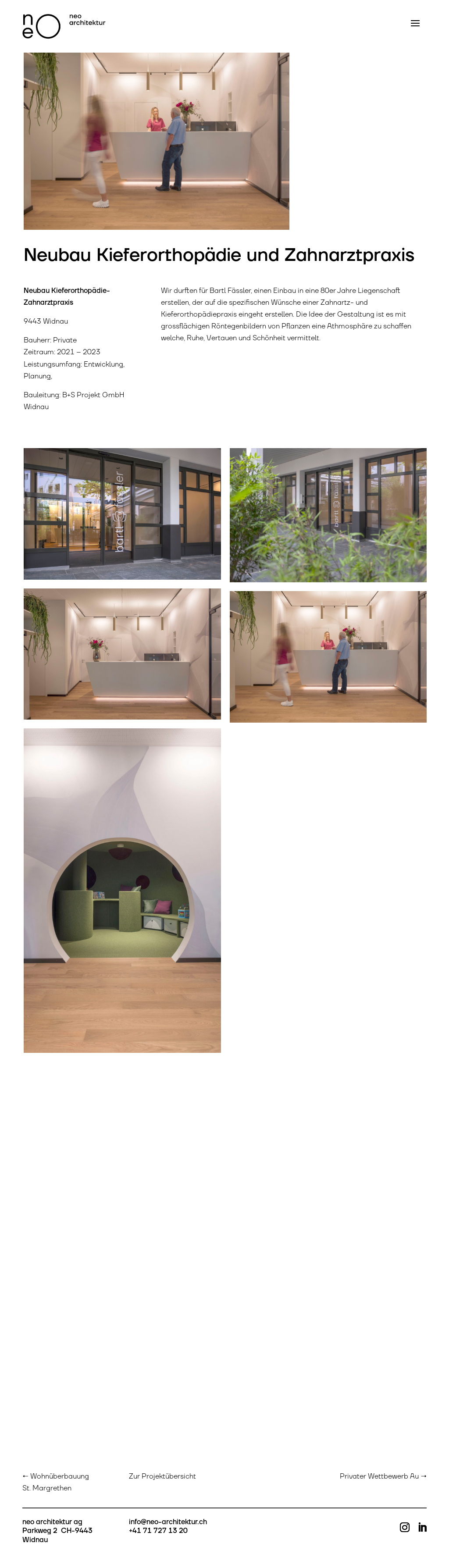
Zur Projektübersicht (162, 1476)
